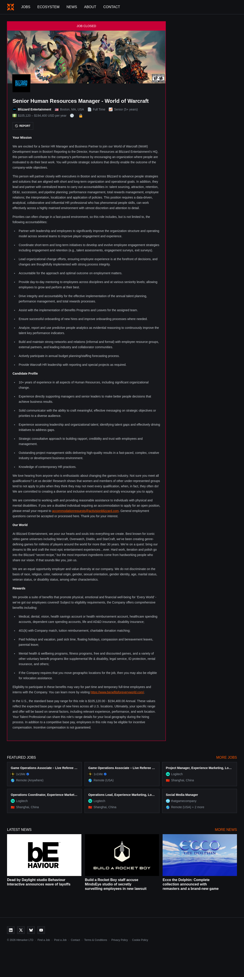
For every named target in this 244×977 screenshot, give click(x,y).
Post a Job (60, 940)
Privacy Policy (119, 940)
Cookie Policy (140, 940)
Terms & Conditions (95, 940)
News (71, 7)
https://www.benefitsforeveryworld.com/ (117, 692)
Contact (111, 7)
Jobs (25, 7)
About (90, 7)
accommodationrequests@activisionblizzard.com (85, 511)
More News (226, 830)
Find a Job (44, 940)
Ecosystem (48, 7)
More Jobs (226, 757)
